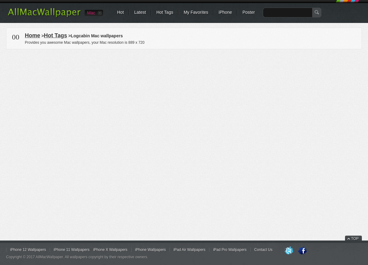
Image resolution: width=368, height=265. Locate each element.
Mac (91, 12)
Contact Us (263, 250)
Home (32, 35)
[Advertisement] (184, 93)
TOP (354, 239)
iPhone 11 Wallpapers (72, 250)
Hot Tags (164, 12)
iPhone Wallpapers (150, 250)
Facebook (302, 251)
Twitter (289, 251)
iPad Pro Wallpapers (230, 250)
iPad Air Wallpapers (189, 250)
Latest (140, 12)
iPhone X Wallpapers (110, 250)
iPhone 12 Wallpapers (28, 250)
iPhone (225, 12)
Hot (120, 12)
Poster (249, 12)
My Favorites (196, 12)
